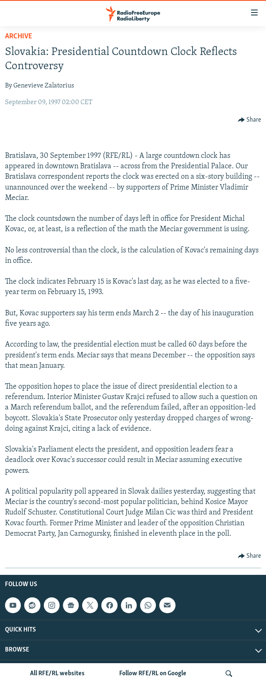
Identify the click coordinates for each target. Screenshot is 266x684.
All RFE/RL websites (57, 673)
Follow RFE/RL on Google (152, 673)
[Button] (249, 120)
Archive (18, 36)
